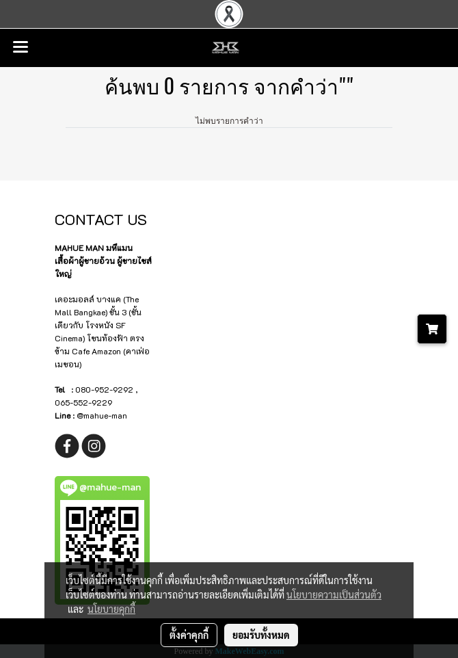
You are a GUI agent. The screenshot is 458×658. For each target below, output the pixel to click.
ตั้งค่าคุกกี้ (189, 635)
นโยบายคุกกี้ (111, 609)
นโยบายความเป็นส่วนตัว (333, 594)
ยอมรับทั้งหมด (261, 635)
